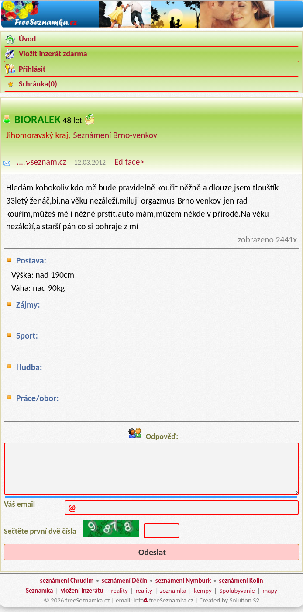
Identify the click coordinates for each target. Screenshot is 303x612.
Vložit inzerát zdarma (53, 54)
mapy (269, 591)
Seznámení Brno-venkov (115, 135)
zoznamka (173, 591)
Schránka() (38, 84)
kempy (202, 591)
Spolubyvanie (237, 591)
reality (119, 591)
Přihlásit (32, 69)
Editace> (129, 161)
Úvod (27, 39)
